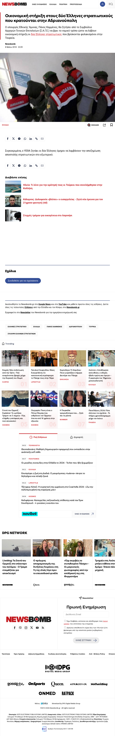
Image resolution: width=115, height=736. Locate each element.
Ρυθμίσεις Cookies (77, 654)
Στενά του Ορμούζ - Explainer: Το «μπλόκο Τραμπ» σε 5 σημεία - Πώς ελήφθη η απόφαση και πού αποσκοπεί (13, 415)
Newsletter (25, 312)
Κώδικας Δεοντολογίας (57, 654)
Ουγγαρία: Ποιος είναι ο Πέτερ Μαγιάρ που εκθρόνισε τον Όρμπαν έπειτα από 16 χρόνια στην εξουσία (43, 415)
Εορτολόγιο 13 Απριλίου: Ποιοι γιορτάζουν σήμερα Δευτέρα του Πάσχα (71, 372)
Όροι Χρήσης (19, 654)
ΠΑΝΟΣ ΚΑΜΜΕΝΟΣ (54, 327)
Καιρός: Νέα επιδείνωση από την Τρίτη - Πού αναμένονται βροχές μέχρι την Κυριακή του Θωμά (13, 374)
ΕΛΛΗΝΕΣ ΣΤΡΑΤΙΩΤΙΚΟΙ (17, 327)
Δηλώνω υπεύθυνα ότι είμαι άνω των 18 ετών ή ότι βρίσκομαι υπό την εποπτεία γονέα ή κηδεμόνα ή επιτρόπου (86, 630)
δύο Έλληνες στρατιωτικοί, (46, 34)
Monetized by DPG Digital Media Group (66, 703)
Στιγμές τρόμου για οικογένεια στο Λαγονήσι (47, 215)
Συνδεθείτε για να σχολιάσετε (23, 280)
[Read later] (111, 125)
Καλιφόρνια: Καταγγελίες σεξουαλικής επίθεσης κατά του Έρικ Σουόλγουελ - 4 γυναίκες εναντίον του (52, 501)
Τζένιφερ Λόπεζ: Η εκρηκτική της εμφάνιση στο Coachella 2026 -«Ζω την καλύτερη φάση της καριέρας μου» (57, 488)
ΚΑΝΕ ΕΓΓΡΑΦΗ (86, 640)
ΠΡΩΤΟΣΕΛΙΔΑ (76, 4)
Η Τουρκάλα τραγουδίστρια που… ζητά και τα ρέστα (71, 413)
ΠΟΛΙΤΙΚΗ (63, 4)
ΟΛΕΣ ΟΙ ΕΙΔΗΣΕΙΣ (39, 4)
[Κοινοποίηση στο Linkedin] (30, 138)
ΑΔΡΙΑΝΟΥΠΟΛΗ (75, 327)
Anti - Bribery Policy (97, 654)
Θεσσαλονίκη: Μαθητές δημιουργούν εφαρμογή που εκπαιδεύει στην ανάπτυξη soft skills (55, 450)
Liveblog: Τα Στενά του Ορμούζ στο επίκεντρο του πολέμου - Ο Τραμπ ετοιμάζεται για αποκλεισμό (14, 567)
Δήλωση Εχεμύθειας (36, 654)
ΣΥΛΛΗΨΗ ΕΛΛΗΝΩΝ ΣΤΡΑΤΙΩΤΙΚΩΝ (21, 334)
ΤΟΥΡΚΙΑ (92, 327)
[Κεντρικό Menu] (111, 4)
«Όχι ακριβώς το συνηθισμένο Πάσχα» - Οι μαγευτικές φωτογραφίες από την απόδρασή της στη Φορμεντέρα (76, 568)
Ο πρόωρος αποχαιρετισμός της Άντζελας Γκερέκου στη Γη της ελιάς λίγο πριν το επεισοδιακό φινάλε (45, 567)
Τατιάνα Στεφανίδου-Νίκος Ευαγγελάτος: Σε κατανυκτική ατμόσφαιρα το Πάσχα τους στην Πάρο (42, 374)
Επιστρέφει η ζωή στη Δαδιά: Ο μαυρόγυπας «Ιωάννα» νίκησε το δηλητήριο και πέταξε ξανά (53, 475)
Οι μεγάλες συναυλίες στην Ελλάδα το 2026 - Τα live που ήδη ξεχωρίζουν (57, 462)
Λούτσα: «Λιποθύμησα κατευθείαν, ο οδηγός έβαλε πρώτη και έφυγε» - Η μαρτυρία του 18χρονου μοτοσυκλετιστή (100, 375)
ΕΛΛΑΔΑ (53, 4)
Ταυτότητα (6, 654)
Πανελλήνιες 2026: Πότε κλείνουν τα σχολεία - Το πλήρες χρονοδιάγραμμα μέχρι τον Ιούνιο (99, 414)
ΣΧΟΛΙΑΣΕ (93, 125)
